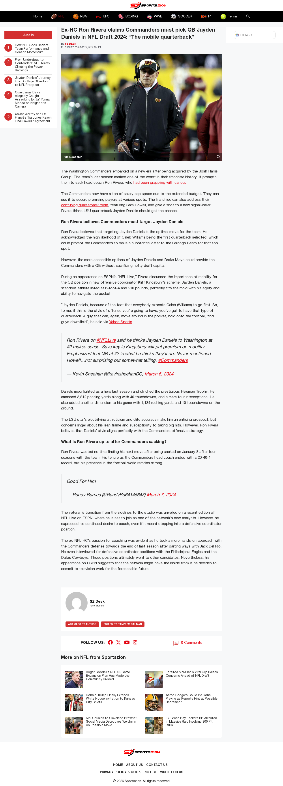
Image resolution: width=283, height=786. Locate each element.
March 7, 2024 (161, 495)
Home (38, 16)
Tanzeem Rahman (122, 624)
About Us (134, 765)
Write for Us (171, 772)
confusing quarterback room (84, 205)
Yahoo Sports (120, 322)
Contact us (157, 765)
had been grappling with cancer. (159, 182)
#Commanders (173, 360)
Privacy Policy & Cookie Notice (128, 772)
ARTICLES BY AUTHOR (82, 624)
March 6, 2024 (158, 374)
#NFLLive (106, 340)
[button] (248, 16)
